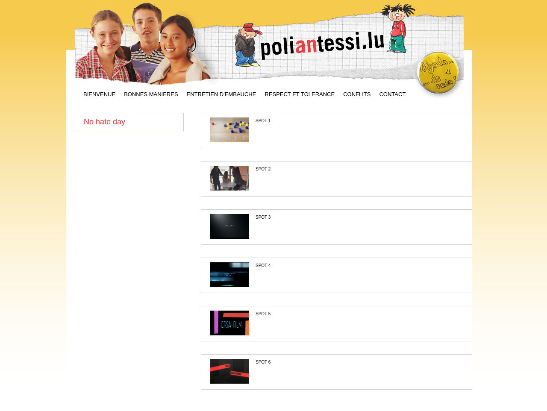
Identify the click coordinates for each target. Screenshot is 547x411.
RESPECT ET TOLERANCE (300, 94)
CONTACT (392, 94)
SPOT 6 (263, 362)
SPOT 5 (263, 313)
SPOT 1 (263, 120)
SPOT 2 (263, 169)
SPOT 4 (263, 265)
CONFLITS (357, 94)
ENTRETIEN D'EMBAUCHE (221, 94)
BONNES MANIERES (151, 94)
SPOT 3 (263, 217)
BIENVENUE (99, 94)
